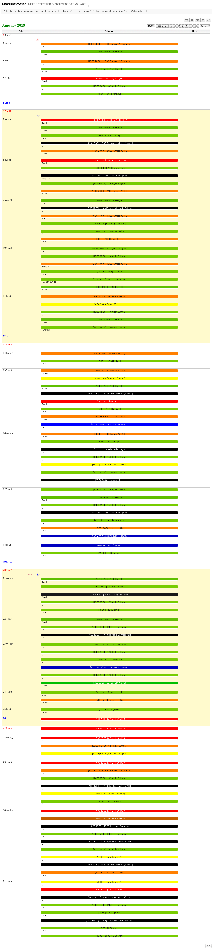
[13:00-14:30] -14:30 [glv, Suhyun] (109, 86)
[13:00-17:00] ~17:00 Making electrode (109, 595)
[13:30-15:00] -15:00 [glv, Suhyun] (109, 312)
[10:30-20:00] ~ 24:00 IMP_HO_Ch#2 (109, 120)
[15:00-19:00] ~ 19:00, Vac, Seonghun (109, 424)
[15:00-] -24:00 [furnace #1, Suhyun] (109, 465)
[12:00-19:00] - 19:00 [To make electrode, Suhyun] (109, 394)
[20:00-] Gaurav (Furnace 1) (109, 882)
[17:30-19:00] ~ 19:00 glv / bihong (109, 327)
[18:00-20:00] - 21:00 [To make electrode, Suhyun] (109, 865)
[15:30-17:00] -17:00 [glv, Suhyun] (109, 675)
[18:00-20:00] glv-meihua (109, 801)
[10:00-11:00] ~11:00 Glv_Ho (109, 201)
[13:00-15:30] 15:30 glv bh (109, 660)
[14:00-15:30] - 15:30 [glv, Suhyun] (109, 224)
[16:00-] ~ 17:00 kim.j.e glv (109, 136)
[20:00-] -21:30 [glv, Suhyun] (109, 936)
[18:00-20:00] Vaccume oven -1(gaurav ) (109, 536)
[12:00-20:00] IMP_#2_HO (109, 401)
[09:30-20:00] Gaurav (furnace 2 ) (109, 354)
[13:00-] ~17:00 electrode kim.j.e (109, 449)
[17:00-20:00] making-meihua (109, 480)
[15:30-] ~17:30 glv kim (109, 553)
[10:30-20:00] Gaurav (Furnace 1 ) (109, 304)
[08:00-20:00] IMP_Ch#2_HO (109, 79)
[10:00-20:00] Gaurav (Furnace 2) (109, 819)
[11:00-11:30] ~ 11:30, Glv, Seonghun (109, 644)
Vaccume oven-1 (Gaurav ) (109, 545)
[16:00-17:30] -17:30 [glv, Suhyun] (109, 602)
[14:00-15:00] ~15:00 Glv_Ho (109, 52)
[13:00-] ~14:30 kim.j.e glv (109, 409)
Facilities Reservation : (44, 3)
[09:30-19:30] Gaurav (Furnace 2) (109, 297)
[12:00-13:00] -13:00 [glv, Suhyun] (109, 652)
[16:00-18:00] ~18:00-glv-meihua (109, 231)
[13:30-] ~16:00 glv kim (109, 913)
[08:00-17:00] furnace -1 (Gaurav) (109, 378)
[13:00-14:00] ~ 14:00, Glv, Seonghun (109, 627)
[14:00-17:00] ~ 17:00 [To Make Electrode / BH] (109, 635)
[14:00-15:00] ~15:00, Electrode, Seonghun (109, 826)
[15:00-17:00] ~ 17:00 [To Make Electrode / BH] (109, 842)
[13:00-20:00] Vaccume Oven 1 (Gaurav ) (109, 667)
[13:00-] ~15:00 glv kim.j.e (109, 272)
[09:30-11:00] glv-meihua (109, 442)
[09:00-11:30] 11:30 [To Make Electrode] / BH (109, 897)
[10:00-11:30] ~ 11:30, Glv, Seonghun (109, 905)
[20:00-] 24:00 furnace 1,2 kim (109, 873)
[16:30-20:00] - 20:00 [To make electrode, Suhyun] (109, 143)
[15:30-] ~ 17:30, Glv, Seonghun (109, 520)
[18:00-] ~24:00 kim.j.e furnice (109, 239)
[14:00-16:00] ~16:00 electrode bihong (109, 176)
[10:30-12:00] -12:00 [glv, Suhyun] (109, 256)
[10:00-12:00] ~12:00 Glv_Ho (109, 386)
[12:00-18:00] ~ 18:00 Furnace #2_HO (109, 264)
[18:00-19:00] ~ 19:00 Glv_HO (109, 287)
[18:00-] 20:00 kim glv (109, 928)
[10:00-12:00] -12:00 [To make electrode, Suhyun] (109, 208)
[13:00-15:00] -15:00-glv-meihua (109, 168)
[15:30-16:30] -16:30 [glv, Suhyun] (109, 849)
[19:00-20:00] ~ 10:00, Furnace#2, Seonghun (109, 44)
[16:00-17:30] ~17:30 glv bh (109, 692)
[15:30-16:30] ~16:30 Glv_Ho (109, 69)
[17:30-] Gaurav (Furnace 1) (109, 857)
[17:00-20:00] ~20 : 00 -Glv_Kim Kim (109, 683)
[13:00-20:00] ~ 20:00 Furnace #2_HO (109, 417)
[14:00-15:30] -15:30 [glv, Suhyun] (109, 505)
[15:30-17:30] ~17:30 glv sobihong (109, 279)
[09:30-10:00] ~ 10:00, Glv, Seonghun (109, 249)
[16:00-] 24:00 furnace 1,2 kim (109, 528)
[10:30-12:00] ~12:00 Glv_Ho (109, 579)
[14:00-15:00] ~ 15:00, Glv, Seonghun (109, 834)
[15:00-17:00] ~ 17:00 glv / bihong (109, 472)
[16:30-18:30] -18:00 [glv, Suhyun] (109, 184)
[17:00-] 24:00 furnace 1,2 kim (109, 700)
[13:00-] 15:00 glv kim (109, 710)
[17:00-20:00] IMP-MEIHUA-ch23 (109, 719)
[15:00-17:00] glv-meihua (109, 94)
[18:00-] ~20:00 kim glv (109, 610)
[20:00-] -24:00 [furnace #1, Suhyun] (109, 754)
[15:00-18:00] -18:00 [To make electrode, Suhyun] (109, 921)
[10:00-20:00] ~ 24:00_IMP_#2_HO (109, 160)
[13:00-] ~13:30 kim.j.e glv (109, 361)
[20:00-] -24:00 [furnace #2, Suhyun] (109, 746)
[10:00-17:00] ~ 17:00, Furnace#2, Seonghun (109, 771)
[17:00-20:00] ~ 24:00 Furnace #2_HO (109, 151)
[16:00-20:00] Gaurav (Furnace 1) (109, 794)
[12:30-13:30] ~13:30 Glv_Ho (109, 497)
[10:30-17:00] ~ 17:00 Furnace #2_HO (109, 216)
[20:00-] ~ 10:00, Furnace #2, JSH (109, 371)
